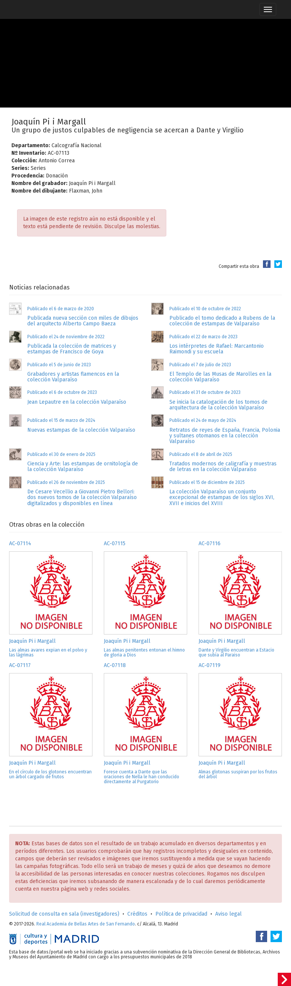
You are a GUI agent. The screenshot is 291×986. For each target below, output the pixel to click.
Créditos (137, 914)
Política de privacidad (181, 914)
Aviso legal (228, 914)
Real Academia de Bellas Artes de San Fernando (85, 924)
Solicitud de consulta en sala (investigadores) (64, 914)
